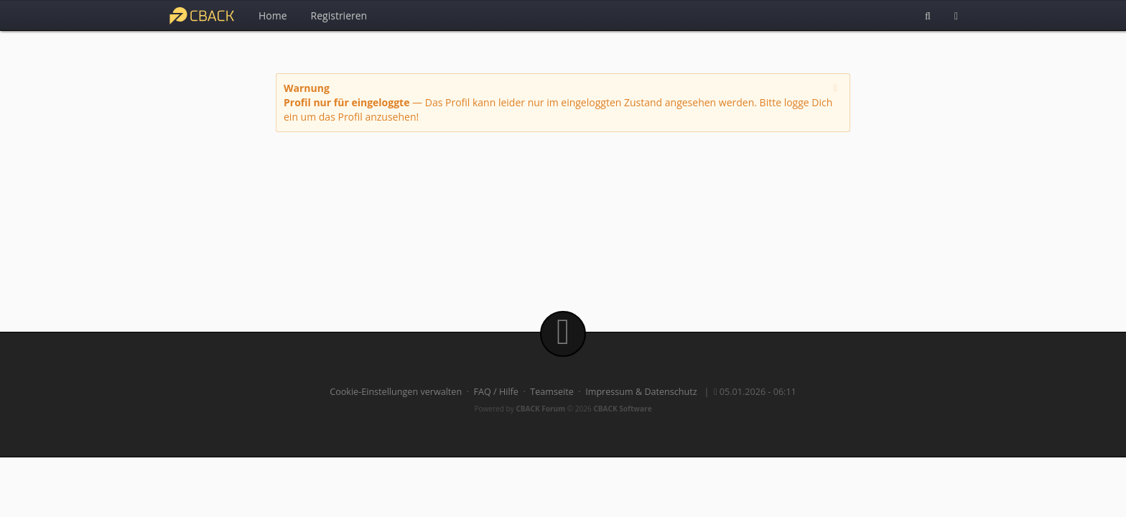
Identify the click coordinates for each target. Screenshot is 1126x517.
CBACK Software (622, 409)
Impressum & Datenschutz (641, 392)
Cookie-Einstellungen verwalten (396, 392)
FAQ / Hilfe (496, 392)
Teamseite (551, 392)
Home (273, 15)
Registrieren (339, 15)
